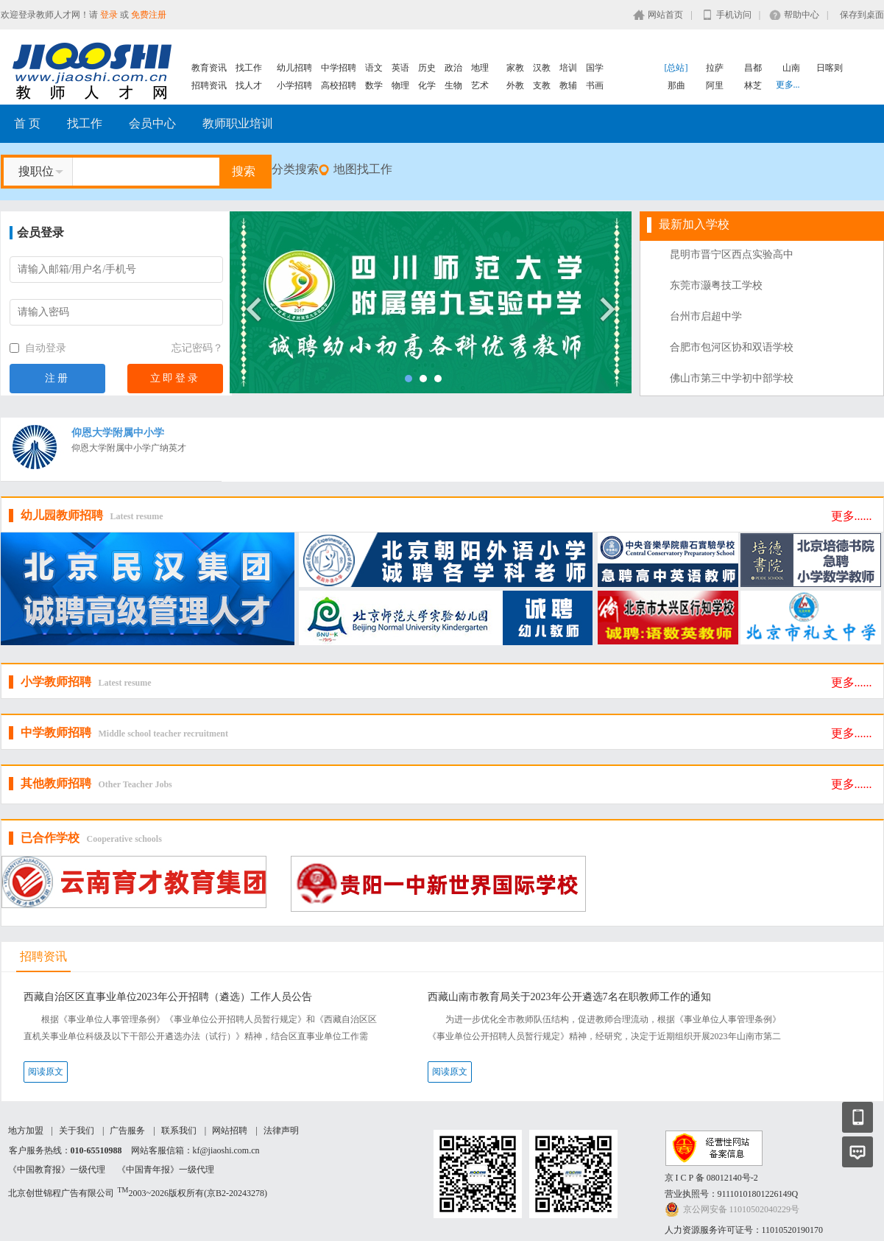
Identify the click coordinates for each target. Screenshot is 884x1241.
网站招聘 (229, 1130)
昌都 (753, 68)
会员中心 (152, 123)
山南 (791, 68)
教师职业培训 (237, 123)
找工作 (249, 68)
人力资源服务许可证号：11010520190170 (744, 1230)
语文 (374, 68)
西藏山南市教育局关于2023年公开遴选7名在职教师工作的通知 (569, 996)
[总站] (676, 68)
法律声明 (281, 1130)
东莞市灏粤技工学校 (716, 285)
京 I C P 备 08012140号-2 (711, 1178)
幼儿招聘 (294, 68)
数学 (374, 85)
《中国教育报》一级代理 (56, 1169)
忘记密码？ (197, 348)
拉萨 (715, 68)
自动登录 (38, 348)
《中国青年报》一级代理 (165, 1169)
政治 (453, 68)
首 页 (27, 123)
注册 (57, 378)
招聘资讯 (209, 85)
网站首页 (665, 15)
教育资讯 (209, 68)
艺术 (480, 85)
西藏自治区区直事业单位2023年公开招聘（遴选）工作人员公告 (168, 996)
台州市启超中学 (706, 316)
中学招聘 (338, 68)
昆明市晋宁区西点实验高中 (731, 254)
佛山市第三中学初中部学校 (731, 378)
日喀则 (829, 68)
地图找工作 (362, 169)
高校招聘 (338, 85)
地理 (480, 68)
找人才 (249, 85)
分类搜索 (295, 169)
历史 (427, 68)
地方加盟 (25, 1130)
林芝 (753, 85)
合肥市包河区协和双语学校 (731, 347)
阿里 (715, 85)
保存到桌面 (862, 15)
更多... (788, 85)
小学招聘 (294, 85)
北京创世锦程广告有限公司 (61, 1193)
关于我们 (76, 1130)
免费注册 (148, 15)
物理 (400, 85)
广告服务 (127, 1130)
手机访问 (734, 15)
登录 (109, 15)
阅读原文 (45, 1071)
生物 (453, 85)
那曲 (676, 85)
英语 (400, 68)
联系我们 (179, 1130)
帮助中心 (801, 15)
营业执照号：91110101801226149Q (732, 1194)
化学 (427, 85)
